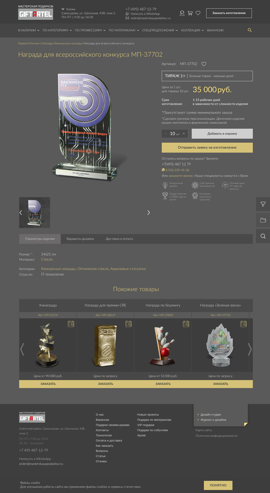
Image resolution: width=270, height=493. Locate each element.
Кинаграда (48, 305)
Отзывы (101, 461)
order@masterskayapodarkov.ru (151, 18)
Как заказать (104, 445)
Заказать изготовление (229, 13)
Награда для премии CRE (105, 305)
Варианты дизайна (80, 238)
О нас (100, 414)
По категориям (55, 30)
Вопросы (102, 450)
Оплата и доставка (109, 440)
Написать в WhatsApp (145, 13)
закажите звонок (181, 175)
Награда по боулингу (163, 305)
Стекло (47, 259)
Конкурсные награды (68, 43)
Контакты (102, 430)
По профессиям (88, 30)
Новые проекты (148, 414)
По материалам (122, 30)
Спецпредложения (158, 30)
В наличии (27, 30)
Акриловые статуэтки (128, 269)
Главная (23, 43)
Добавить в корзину (222, 133)
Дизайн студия (211, 414)
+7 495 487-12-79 (33, 450)
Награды (47, 43)
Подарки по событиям (152, 430)
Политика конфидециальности (217, 435)
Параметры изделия (40, 238)
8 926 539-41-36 (177, 170)
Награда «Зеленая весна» (220, 305)
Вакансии (215, 30)
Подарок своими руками (112, 425)
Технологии (104, 435)
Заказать (48, 383)
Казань (70, 9)
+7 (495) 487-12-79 (141, 9)
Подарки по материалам (154, 419)
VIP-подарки (145, 425)
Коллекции (190, 30)
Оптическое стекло (93, 269)
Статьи (101, 456)
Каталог (35, 43)
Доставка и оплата (119, 238)
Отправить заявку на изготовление (207, 147)
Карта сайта (204, 430)
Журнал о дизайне (213, 419)
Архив (141, 435)
